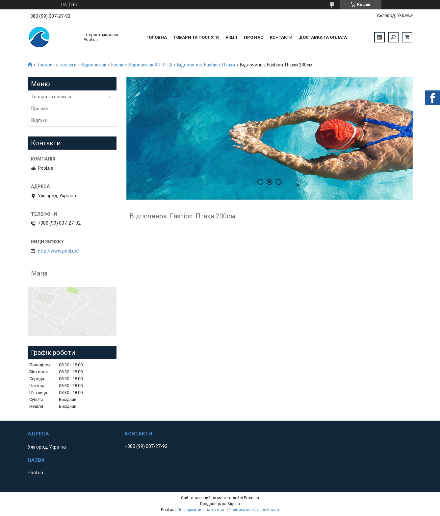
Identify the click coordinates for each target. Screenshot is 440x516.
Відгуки (39, 120)
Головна (156, 37)
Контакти (281, 37)
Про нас (253, 37)
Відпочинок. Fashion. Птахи (206, 64)
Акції (231, 37)
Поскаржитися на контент (201, 509)
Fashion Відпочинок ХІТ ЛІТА (141, 64)
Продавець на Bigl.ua (220, 504)
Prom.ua (251, 498)
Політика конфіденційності (254, 509)
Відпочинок (93, 64)
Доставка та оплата (323, 37)
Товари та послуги (196, 37)
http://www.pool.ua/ (58, 251)
